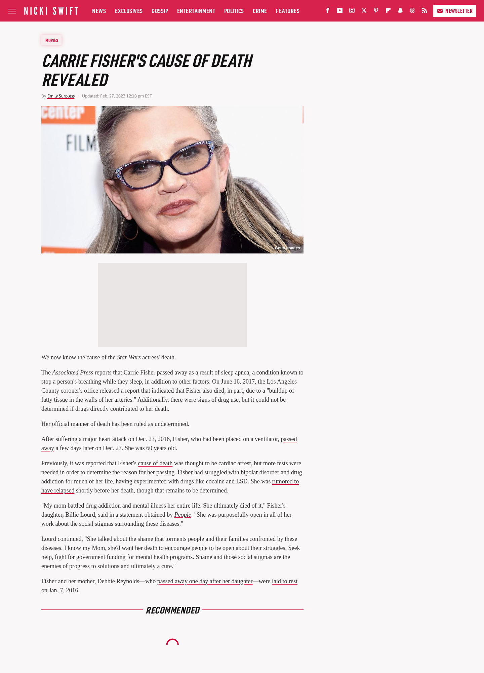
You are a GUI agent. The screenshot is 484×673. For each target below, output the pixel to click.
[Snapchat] (400, 12)
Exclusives (129, 10)
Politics (234, 10)
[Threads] (412, 12)
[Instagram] (352, 12)
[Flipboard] (388, 12)
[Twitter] (364, 12)
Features (287, 10)
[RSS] (424, 12)
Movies (51, 40)
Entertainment (196, 10)
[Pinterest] (376, 12)
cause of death (155, 463)
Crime (260, 10)
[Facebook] (327, 12)
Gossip (160, 10)
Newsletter (455, 10)
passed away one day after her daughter (205, 581)
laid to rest (284, 581)
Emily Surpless (61, 95)
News (99, 10)
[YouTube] (339, 12)
